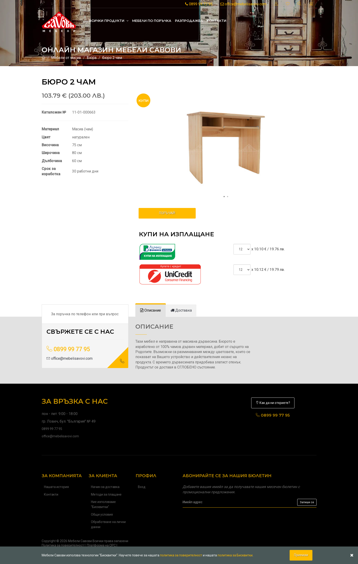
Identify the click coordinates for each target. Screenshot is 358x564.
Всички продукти (108, 21)
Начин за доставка (105, 487)
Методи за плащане (106, 494)
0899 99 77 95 (198, 4)
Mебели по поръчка (151, 21)
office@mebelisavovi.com (243, 4)
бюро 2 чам (112, 58)
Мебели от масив (66, 58)
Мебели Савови (80, 541)
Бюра (91, 58)
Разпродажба (189, 21)
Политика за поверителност (63, 545)
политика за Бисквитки (235, 555)
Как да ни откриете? (273, 403)
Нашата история (56, 487)
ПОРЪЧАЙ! (167, 213)
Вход (142, 487)
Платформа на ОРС (101, 545)
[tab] (150, 310)
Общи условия (102, 514)
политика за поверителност (181, 555)
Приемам (301, 555)
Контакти (216, 21)
